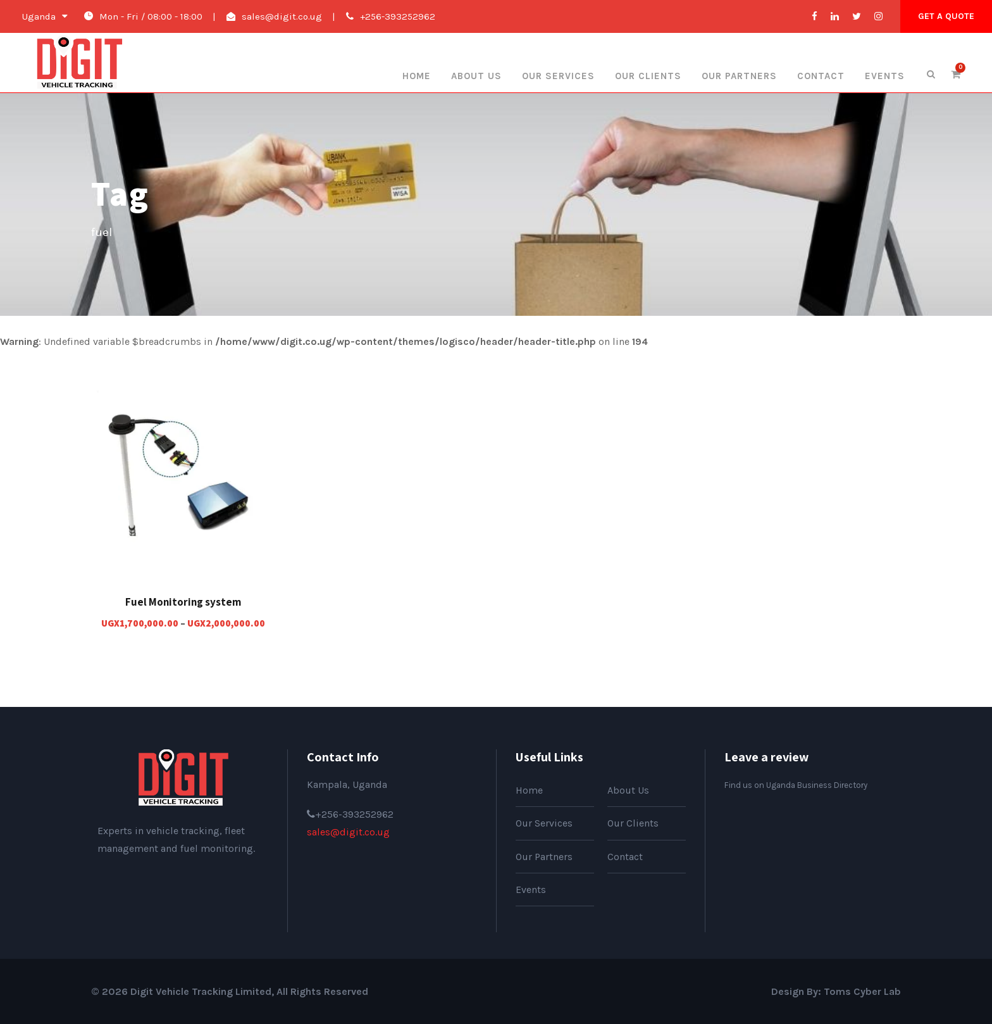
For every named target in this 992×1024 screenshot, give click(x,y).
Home (416, 76)
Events (885, 76)
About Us (476, 76)
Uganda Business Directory (816, 785)
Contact (821, 76)
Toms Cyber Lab (862, 991)
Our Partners (739, 76)
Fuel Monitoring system (183, 602)
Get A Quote (946, 16)
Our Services (558, 76)
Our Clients (648, 76)
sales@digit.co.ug (282, 16)
